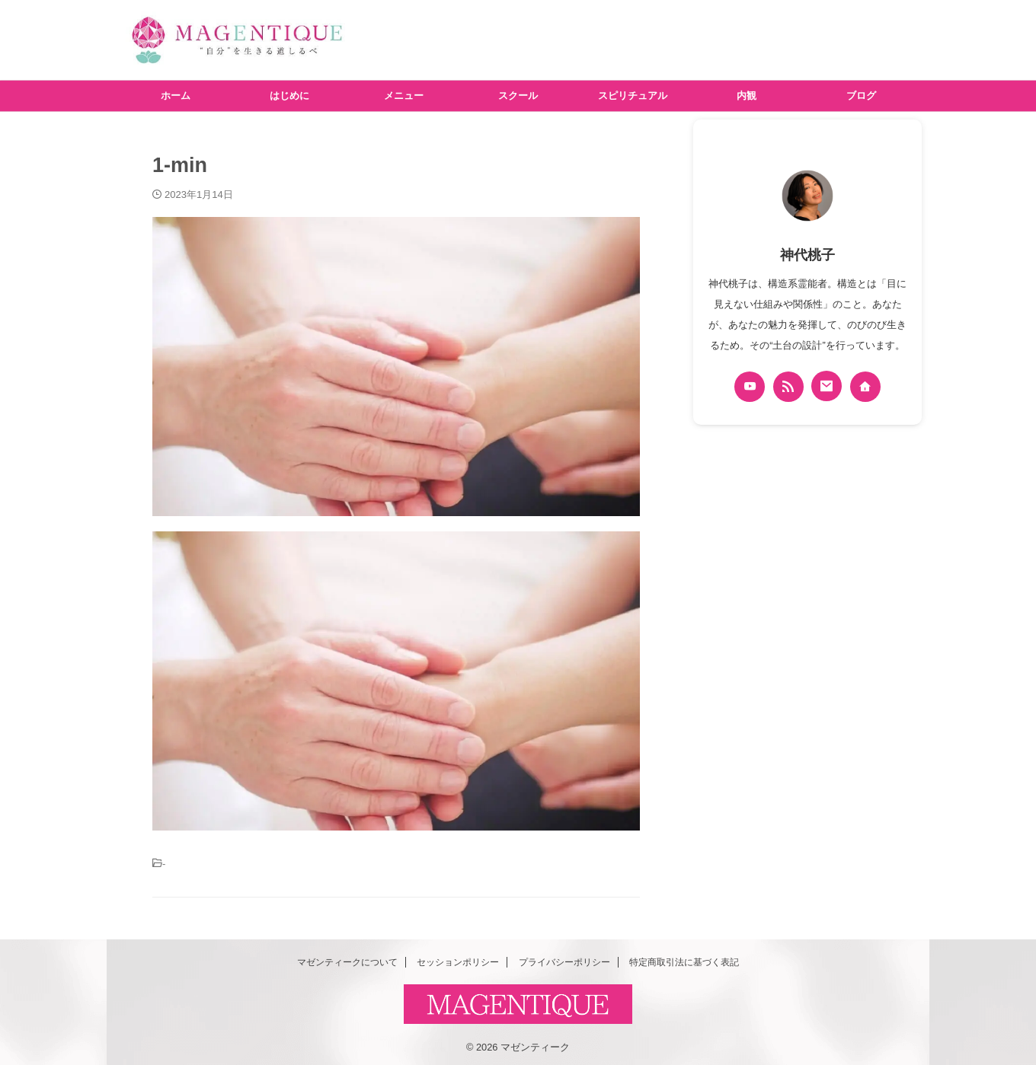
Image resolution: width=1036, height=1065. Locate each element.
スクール (518, 95)
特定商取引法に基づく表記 (684, 958)
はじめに (289, 95)
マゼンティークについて (347, 958)
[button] (396, 366)
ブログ (861, 95)
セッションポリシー (458, 958)
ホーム (175, 95)
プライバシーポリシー (564, 958)
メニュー (404, 95)
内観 (746, 95)
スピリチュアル (632, 95)
